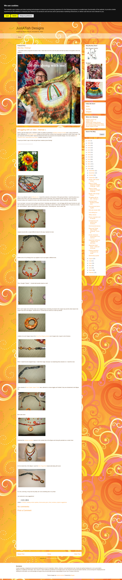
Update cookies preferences (7, 579)
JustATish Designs (30, 28)
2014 (89, 157)
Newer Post (21, 554)
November (92, 173)
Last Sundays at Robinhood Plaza (95, 123)
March (91, 270)
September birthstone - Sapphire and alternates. (94, 241)
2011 (89, 164)
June (90, 263)
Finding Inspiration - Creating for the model (94, 252)
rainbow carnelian (28, 440)
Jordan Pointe (89, 121)
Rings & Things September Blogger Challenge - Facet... (94, 185)
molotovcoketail (60, 575)
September (92, 177)
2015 (89, 154)
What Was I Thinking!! (24, 48)
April (90, 267)
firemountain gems (43, 502)
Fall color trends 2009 (94, 210)
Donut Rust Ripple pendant (42, 336)
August (91, 258)
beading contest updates (33, 502)
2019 (89, 145)
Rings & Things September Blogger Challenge (94, 190)
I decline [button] (14, 15)
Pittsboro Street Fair (91, 119)
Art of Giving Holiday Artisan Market (95, 125)
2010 (89, 166)
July (90, 261)
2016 (89, 152)
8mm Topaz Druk (42, 466)
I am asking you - (93, 212)
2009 (89, 168)
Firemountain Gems (32, 134)
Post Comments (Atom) (52, 558)
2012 (89, 161)
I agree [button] (7, 15)
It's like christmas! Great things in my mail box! (94, 236)
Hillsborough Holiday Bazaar (93, 122)
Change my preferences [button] (26, 15)
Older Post (77, 554)
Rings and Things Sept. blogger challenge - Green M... (94, 230)
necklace (54, 502)
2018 (89, 147)
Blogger (72, 575)
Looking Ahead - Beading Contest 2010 (94, 202)
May (90, 265)
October (91, 175)
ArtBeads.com (35, 197)
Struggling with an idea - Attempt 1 (93, 198)
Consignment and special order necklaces (93, 222)
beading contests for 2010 (59, 132)
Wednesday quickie (94, 255)
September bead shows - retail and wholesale (94, 247)
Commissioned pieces (94, 226)
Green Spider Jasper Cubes (33, 387)
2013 (89, 159)
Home (19, 37)
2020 (89, 143)
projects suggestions (62, 502)
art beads (23, 502)
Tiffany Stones (92, 214)
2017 (89, 150)
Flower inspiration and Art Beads (94, 217)
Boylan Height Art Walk (92, 126)
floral (50, 502)
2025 (89, 140)
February (91, 272)
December (92, 170)
